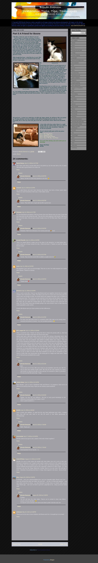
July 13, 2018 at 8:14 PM (39, 317)
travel (73, 137)
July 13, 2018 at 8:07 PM (39, 254)
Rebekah (19, 212)
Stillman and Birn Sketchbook (76, 127)
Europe (73, 67)
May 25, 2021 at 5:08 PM (29, 512)
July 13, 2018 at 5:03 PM (26, 266)
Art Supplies (74, 40)
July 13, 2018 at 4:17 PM (28, 212)
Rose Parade (75, 106)
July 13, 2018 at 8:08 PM (39, 279)
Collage (73, 52)
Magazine (74, 80)
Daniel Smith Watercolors (78, 60)
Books (73, 45)
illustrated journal (76, 75)
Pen (73, 101)
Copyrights (74, 57)
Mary (17, 477)
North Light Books (76, 85)
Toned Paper (75, 135)
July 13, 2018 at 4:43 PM (32, 240)
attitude (73, 42)
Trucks (73, 140)
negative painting (76, 82)
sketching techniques (77, 119)
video (73, 142)
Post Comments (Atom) (43, 550)
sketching (74, 116)
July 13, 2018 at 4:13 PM (28, 187)
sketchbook (74, 114)
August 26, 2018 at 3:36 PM (27, 477)
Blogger (52, 559)
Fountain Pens (75, 72)
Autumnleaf (19, 436)
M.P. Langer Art (20, 330)
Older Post (63, 544)
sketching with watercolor (78, 121)
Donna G (19, 290)
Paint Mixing (75, 94)
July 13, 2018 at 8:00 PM (39, 176)
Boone (19, 154)
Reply (18, 169)
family (73, 70)
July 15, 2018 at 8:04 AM (39, 395)
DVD (73, 65)
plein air (73, 104)
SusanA (18, 187)
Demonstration (75, 62)
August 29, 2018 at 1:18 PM (40, 495)
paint (73, 91)
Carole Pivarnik (20, 240)
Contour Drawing (76, 55)
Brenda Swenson (25, 176)
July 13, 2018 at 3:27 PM (31, 163)
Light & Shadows (76, 77)
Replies (20, 173)
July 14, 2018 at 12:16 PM (32, 382)
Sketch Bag (74, 111)
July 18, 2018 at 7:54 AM (39, 424)
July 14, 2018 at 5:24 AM (32, 330)
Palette (73, 96)
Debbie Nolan (20, 382)
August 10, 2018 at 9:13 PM (32, 459)
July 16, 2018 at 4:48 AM (27, 410)
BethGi (18, 410)
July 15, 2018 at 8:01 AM (39, 363)
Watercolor (74, 145)
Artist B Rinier (20, 459)
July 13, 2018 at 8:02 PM (39, 200)
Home (40, 544)
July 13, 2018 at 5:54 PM (28, 290)
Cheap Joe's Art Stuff (77, 50)
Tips (73, 132)
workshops (74, 147)
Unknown (19, 512)
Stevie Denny (20, 163)
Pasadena (74, 99)
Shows (73, 109)
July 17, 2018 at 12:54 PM (31, 436)
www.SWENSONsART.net (78, 25)
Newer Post (16, 544)
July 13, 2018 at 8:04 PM (39, 228)
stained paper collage (77, 124)
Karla (18, 266)
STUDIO (74, 130)
